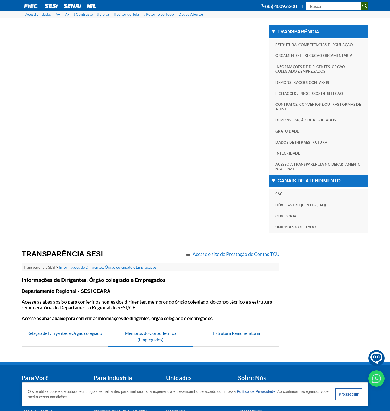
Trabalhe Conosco (208, 325)
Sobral (141, 314)
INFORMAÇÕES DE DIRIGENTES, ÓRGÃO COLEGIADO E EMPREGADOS (323, 79)
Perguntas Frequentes (211, 292)
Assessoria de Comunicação (216, 336)
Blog (197, 347)
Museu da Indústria (38, 348)
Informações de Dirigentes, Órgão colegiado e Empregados (108, 43)
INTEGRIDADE (301, 164)
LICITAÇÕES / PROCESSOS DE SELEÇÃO (322, 103)
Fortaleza (143, 282)
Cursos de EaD (34, 327)
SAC (292, 205)
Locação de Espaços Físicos (44, 316)
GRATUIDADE (300, 142)
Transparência (205, 303)
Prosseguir (348, 394)
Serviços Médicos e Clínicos (102, 350)
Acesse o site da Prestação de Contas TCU (228, 30)
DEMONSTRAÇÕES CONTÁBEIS (315, 92)
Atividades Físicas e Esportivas (38, 282)
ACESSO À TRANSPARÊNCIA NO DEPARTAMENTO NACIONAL (316, 178)
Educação (87, 292)
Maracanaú (145, 303)
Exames (85, 282)
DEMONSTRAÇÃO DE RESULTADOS (319, 131)
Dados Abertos (191, 14)
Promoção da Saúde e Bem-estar (101, 304)
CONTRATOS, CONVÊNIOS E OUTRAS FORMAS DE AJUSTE (320, 117)
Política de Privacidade (256, 391)
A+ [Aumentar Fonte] (58, 14)
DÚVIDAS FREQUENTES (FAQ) (314, 216)
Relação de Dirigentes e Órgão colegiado (64, 108)
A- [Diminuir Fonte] (67, 14)
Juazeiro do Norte (151, 292)
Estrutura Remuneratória (232, 108)
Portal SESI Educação (39, 338)
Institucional (203, 282)
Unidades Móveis (93, 329)
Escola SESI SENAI (37, 305)
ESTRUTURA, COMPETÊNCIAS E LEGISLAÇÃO (316, 47)
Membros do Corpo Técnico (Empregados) (148, 112)
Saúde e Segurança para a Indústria (100, 317)
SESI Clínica (31, 294)
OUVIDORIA (299, 228)
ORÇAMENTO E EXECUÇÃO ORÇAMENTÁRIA (312, 63)
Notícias (200, 314)
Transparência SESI (39, 43)
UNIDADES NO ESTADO (309, 239)
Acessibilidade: (38, 14)
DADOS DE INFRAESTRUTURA (314, 153)
